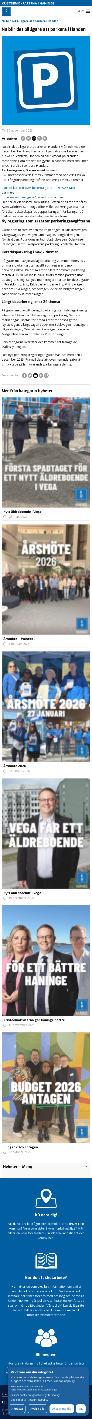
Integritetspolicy (38, 1400)
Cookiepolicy (18, 1400)
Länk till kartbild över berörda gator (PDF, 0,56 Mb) (38, 187)
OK (81, 1408)
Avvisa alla (37, 1408)
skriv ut (9, 138)
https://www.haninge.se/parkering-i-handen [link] (32, 197)
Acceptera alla (61, 1408)
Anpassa (17, 1408)
